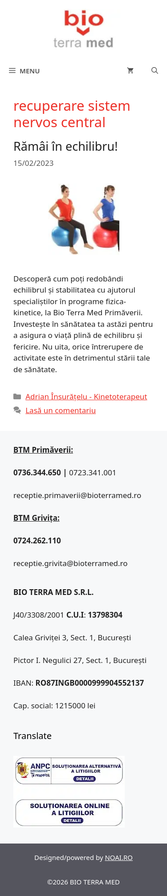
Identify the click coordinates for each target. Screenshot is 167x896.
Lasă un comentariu (60, 410)
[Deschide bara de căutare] (155, 70)
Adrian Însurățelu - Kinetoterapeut (86, 396)
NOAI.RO (119, 857)
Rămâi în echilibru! (65, 146)
